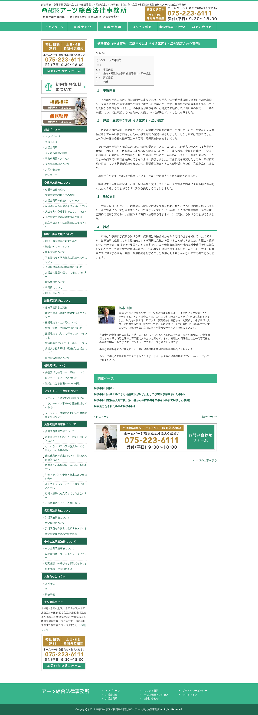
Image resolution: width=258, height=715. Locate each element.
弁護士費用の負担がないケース (62, 200)
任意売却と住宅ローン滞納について (64, 372)
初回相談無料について (57, 164)
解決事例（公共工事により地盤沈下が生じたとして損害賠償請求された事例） (140, 394)
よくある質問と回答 (56, 153)
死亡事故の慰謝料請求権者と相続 (63, 217)
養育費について (53, 287)
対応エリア (51, 175)
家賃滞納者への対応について (61, 322)
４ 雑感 (103, 81)
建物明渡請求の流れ (56, 307)
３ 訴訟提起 (105, 77)
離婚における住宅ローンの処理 (62, 383)
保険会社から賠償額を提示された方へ (66, 206)
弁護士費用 (112, 26)
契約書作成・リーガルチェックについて (66, 556)
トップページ (54, 26)
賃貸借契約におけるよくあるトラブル (66, 343)
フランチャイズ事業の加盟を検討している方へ (66, 405)
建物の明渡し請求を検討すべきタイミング (66, 315)
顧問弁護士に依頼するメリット (62, 569)
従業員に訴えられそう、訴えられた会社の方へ (66, 438)
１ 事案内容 (105, 69)
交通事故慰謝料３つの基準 (60, 195)
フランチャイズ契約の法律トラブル (64, 397)
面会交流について (55, 252)
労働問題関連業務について (60, 431)
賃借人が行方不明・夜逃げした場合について (66, 350)
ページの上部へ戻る (205, 460)
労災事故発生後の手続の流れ (61, 534)
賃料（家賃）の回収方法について (63, 328)
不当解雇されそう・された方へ (62, 503)
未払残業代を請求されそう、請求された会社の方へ (66, 457)
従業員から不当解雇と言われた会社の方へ (66, 467)
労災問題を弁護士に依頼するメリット (66, 528)
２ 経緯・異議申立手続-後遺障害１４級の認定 (124, 73)
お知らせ (50, 583)
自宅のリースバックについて (61, 378)
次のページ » (209, 416)
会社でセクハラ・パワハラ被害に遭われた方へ (66, 486)
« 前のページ (101, 416)
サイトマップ (189, 694)
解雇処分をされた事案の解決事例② (115, 406)
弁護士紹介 (82, 26)
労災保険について (55, 523)
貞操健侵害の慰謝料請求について (63, 267)
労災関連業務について (57, 517)
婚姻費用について (55, 282)
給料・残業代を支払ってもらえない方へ (66, 495)
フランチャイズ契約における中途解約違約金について (66, 415)
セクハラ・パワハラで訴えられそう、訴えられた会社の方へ (66, 448)
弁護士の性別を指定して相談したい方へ (66, 274)
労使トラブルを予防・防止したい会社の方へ (66, 476)
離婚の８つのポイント (57, 246)
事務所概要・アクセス (172, 26)
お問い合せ (202, 26)
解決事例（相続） (104, 388)
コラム (49, 589)
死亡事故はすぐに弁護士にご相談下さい (66, 224)
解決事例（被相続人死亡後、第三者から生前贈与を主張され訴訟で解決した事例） (142, 400)
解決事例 (50, 594)
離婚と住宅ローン (55, 293)
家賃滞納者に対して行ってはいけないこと (66, 335)
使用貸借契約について (57, 358)
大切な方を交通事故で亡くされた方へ (66, 211)
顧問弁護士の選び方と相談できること (66, 563)
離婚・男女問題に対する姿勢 (61, 241)
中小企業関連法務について (60, 548)
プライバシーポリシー (194, 690)
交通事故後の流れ (55, 189)
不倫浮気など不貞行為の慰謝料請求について (66, 259)
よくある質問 (142, 26)
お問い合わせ (52, 169)
